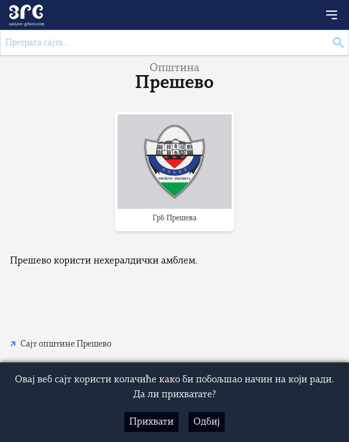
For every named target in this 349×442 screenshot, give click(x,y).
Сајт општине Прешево (65, 344)
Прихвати (151, 422)
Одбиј (206, 422)
